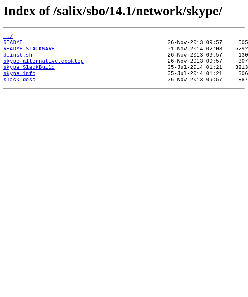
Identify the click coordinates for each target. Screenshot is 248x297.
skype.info (19, 81)
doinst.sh (17, 59)
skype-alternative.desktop (43, 67)
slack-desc (19, 89)
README (13, 44)
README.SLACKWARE (29, 52)
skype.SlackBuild (29, 74)
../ (8, 37)
